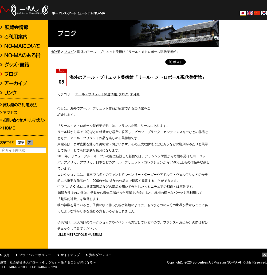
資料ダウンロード (102, 255)
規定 (6, 255)
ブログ (69, 52)
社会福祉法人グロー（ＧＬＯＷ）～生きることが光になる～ (53, 262)
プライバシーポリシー (35, 255)
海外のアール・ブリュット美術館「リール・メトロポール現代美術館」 (137, 77)
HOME (55, 52)
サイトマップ (70, 255)
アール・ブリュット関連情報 (96, 94)
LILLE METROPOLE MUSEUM (79, 235)
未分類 (135, 94)
